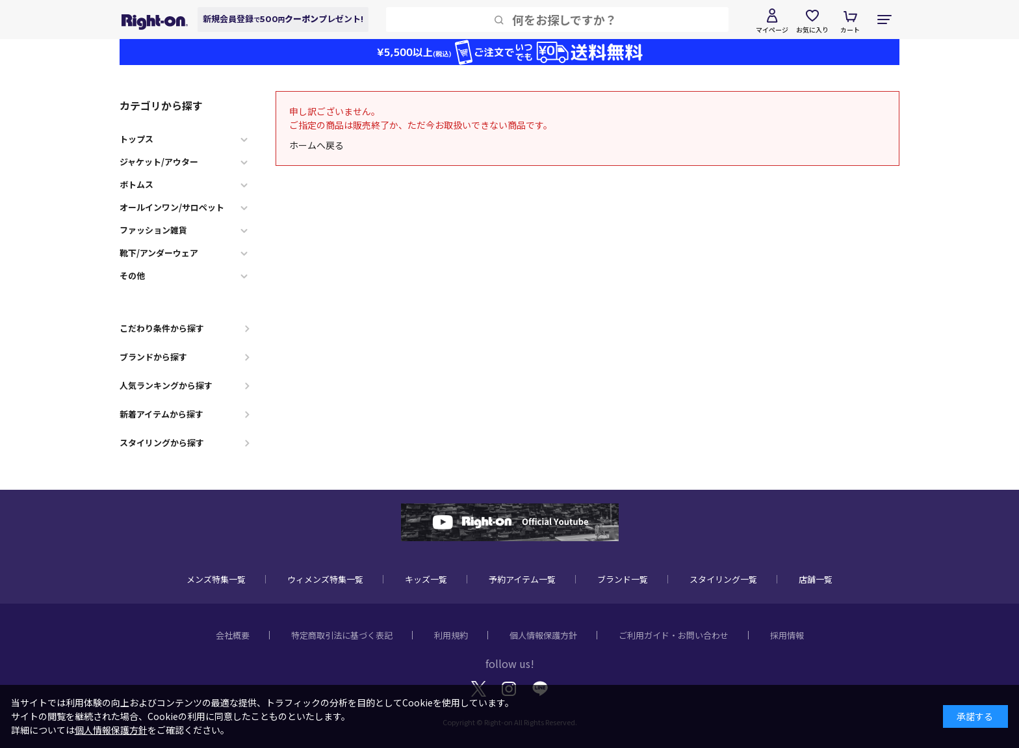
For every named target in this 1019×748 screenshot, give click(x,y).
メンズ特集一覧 (216, 579)
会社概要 (233, 635)
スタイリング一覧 (723, 579)
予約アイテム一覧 (522, 579)
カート (850, 29)
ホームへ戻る (316, 145)
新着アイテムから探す (161, 414)
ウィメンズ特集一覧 (325, 579)
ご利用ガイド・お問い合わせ (674, 635)
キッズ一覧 (426, 579)
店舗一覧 (815, 579)
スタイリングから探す (162, 442)
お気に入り (812, 29)
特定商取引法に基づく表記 (342, 635)
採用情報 (787, 635)
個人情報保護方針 (543, 635)
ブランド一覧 (622, 579)
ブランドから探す (153, 357)
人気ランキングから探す (166, 385)
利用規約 (451, 635)
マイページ (772, 29)
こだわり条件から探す (162, 328)
